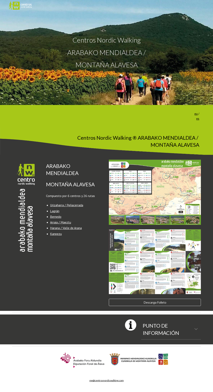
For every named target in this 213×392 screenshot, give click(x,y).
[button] (196, 329)
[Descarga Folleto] (155, 302)
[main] (106, 52)
